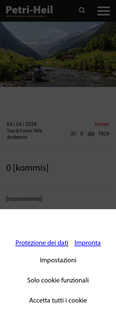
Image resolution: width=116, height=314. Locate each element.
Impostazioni (58, 260)
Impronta (88, 243)
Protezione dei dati (41, 243)
